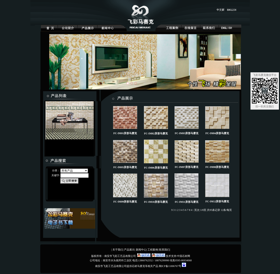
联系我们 (164, 249)
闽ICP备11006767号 (170, 266)
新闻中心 (141, 249)
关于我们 (117, 249)
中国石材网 (183, 256)
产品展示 (129, 249)
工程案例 (152, 249)
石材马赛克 (138, 266)
